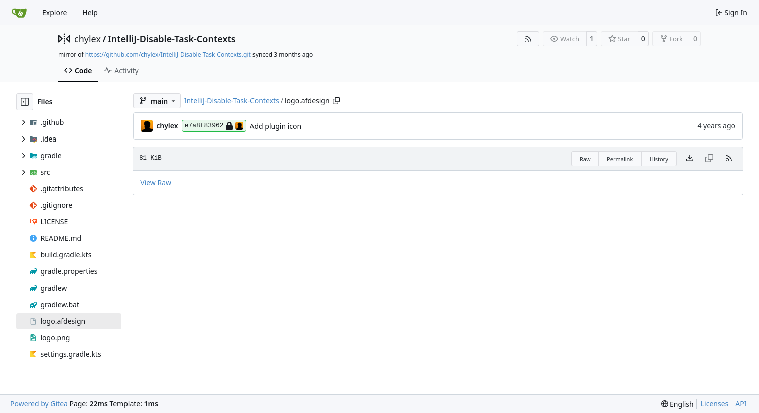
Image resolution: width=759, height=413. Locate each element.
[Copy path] (336, 100)
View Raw (155, 182)
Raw (585, 159)
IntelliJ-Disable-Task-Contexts (172, 39)
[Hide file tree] (24, 101)
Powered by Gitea (39, 403)
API (740, 403)
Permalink (620, 159)
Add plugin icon (276, 126)
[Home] (19, 13)
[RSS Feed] (528, 38)
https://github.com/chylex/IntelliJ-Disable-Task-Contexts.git (168, 54)
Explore (54, 12)
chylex (87, 39)
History (659, 159)
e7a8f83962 (214, 126)
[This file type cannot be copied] (709, 158)
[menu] (677, 404)
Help (90, 12)
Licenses (715, 403)
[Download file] (690, 158)
